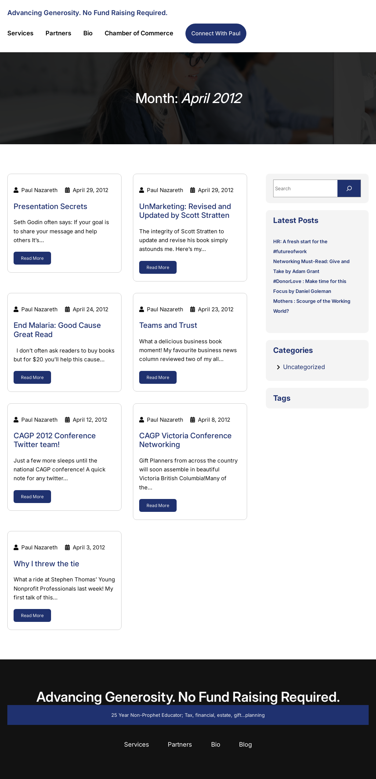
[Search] (349, 188)
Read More (32, 258)
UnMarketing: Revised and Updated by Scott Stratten (185, 211)
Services (136, 744)
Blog (245, 744)
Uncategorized (304, 367)
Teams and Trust (168, 325)
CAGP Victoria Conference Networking (185, 440)
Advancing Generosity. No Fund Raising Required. (87, 12)
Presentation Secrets (50, 206)
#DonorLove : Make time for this (309, 281)
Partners (180, 744)
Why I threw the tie (46, 563)
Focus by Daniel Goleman (302, 291)
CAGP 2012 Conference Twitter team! (55, 440)
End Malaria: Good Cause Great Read (57, 330)
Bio (215, 744)
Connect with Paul (216, 33)
